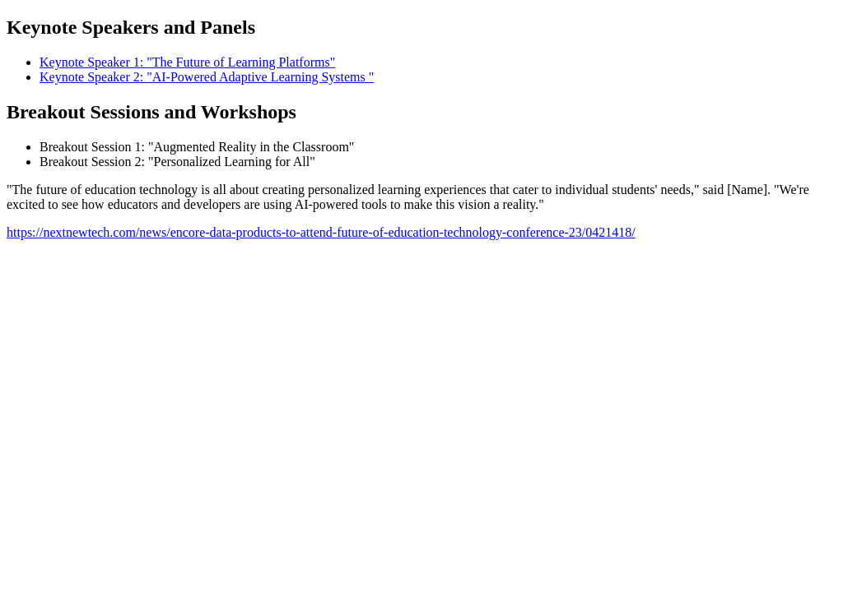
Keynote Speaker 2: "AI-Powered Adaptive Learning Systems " (207, 77)
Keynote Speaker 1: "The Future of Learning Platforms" (187, 62)
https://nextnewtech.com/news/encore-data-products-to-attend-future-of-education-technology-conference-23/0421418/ (321, 232)
